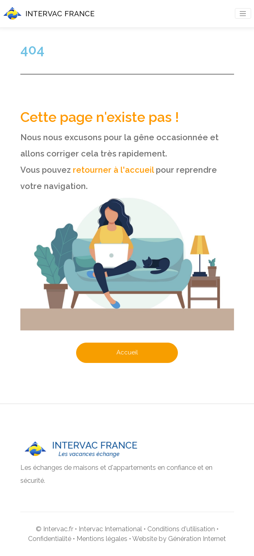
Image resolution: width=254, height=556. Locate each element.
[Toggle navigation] (243, 13)
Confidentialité (49, 539)
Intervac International (110, 529)
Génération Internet (197, 539)
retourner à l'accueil (113, 170)
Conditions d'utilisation (181, 529)
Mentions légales (102, 539)
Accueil (127, 352)
